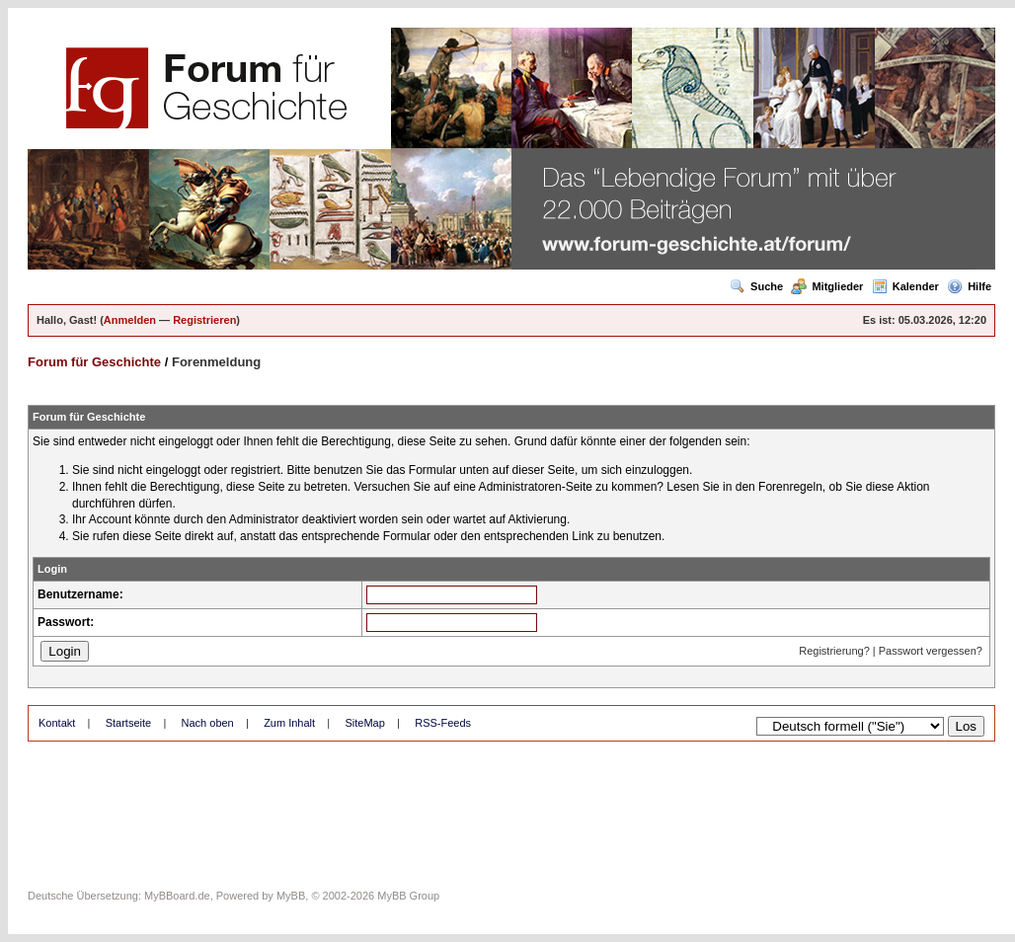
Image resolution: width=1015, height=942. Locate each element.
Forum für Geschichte (94, 361)
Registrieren (204, 320)
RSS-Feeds (443, 723)
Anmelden (130, 320)
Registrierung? (834, 651)
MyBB (290, 896)
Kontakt (57, 723)
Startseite (128, 723)
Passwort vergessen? (930, 651)
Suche (756, 286)
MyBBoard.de (177, 896)
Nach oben (208, 723)
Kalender (905, 286)
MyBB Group (408, 896)
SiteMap (364, 723)
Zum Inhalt (289, 723)
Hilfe (969, 286)
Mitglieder (827, 286)
